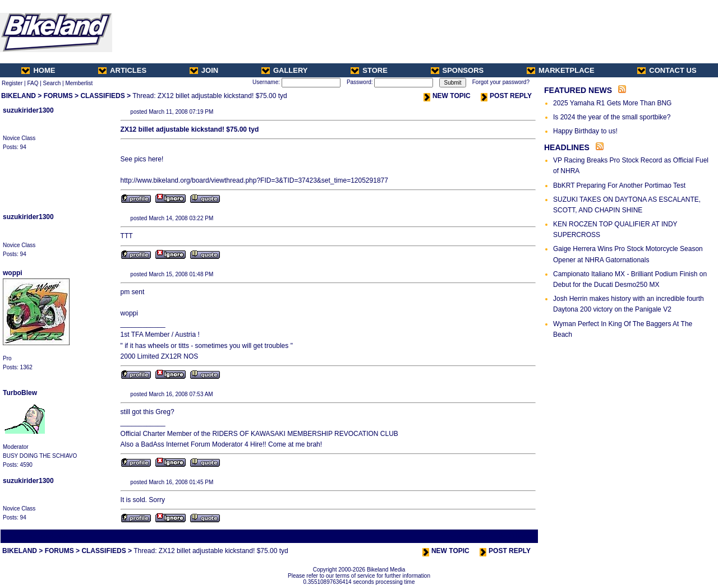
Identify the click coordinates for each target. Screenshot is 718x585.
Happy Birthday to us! (585, 131)
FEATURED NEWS (578, 90)
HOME (38, 70)
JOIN (204, 70)
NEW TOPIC (447, 96)
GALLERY (284, 70)
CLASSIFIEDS (102, 96)
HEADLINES (567, 147)
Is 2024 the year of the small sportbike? (611, 117)
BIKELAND (18, 96)
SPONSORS (457, 70)
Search (52, 83)
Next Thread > (517, 536)
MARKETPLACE (561, 70)
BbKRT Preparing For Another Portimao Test (619, 185)
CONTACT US (666, 70)
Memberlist (79, 83)
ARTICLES (122, 70)
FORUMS (58, 96)
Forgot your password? (501, 82)
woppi (12, 273)
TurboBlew (20, 393)
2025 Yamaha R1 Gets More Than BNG (612, 103)
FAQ (32, 83)
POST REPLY (506, 96)
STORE (369, 70)
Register (12, 83)
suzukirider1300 (28, 110)
